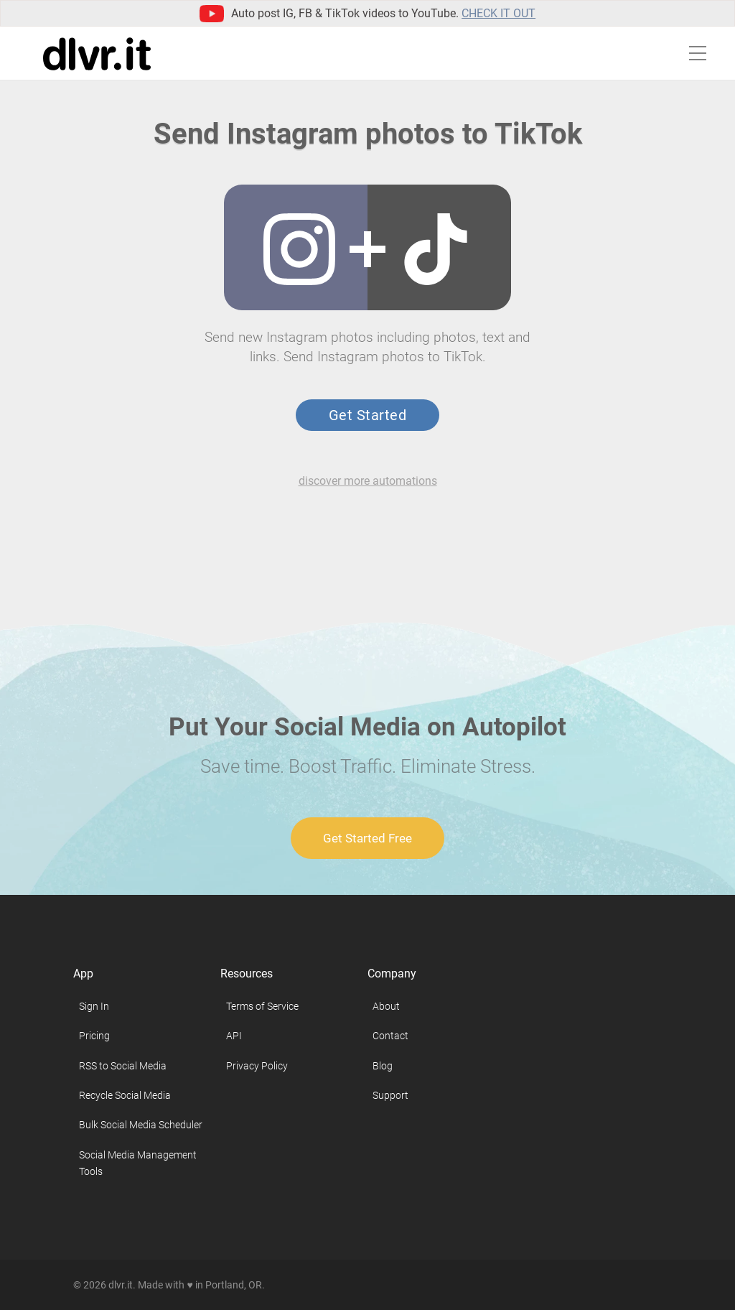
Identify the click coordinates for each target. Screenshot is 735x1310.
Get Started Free (367, 838)
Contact (390, 1035)
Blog (383, 1066)
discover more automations (368, 481)
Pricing (94, 1035)
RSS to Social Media (123, 1066)
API (234, 1035)
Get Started (367, 415)
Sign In (94, 1006)
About (386, 1006)
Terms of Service (262, 1006)
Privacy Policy (257, 1066)
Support (390, 1095)
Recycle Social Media (125, 1095)
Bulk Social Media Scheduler (140, 1124)
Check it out (498, 13)
